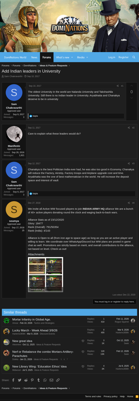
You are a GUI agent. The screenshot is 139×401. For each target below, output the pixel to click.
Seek (125, 343)
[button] (72, 57)
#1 (122, 86)
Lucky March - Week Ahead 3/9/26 (33, 330)
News (34, 57)
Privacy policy (110, 396)
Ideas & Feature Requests (47, 344)
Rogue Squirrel (120, 322)
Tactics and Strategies (43, 323)
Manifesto (14, 145)
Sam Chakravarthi (13, 76)
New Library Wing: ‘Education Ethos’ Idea (38, 366)
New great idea (21, 341)
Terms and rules (93, 396)
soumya (14, 220)
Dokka (14, 359)
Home (130, 396)
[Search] (133, 57)
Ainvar (14, 323)
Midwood (15, 370)
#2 (133, 128)
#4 (133, 203)
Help (122, 396)
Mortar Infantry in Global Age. (30, 319)
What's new (62, 57)
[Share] (118, 86)
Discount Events (46, 334)
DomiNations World (15, 57)
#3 (133, 163)
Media (80, 57)
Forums (47, 57)
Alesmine (15, 344)
